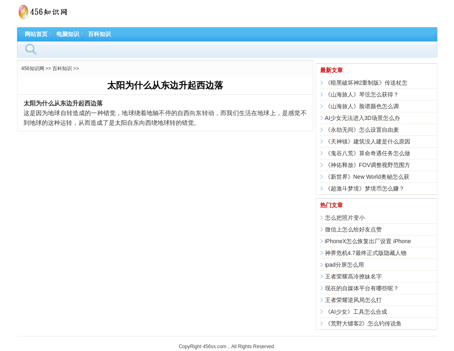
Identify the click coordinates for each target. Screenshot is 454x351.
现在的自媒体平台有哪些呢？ (362, 288)
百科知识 (99, 34)
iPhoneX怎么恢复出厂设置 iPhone (368, 241)
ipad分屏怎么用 (344, 264)
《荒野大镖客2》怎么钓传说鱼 (363, 323)
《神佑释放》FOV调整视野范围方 (368, 165)
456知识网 (33, 68)
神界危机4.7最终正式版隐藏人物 (366, 253)
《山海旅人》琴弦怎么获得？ (362, 94)
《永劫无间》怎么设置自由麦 (362, 129)
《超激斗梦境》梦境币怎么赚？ (365, 188)
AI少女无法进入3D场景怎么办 (362, 118)
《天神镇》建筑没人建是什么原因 (367, 141)
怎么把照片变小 (345, 217)
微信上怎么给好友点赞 (353, 229)
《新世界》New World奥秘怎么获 (367, 176)
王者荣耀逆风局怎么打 (353, 300)
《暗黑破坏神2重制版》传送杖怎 (366, 82)
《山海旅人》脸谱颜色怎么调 (362, 106)
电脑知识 (67, 34)
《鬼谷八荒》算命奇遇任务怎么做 (367, 153)
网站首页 (36, 34)
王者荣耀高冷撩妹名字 (353, 276)
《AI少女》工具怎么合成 (356, 311)
